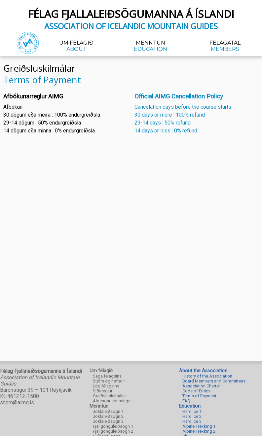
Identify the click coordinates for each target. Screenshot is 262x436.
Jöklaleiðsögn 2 (108, 416)
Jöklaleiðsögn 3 (108, 421)
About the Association (203, 371)
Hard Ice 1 (192, 411)
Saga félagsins (107, 376)
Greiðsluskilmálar (109, 395)
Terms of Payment (199, 395)
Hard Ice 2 (192, 416)
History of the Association (207, 376)
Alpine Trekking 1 (198, 426)
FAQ (186, 400)
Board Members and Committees (213, 381)
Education (190, 406)
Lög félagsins (106, 385)
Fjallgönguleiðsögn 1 (113, 426)
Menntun (150, 46)
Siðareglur (102, 390)
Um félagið (76, 46)
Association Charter (201, 385)
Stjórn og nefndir (109, 381)
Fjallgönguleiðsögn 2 (113, 431)
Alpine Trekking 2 (198, 431)
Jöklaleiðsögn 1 (108, 411)
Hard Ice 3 (192, 421)
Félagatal (225, 46)
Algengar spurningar (112, 400)
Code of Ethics (196, 390)
